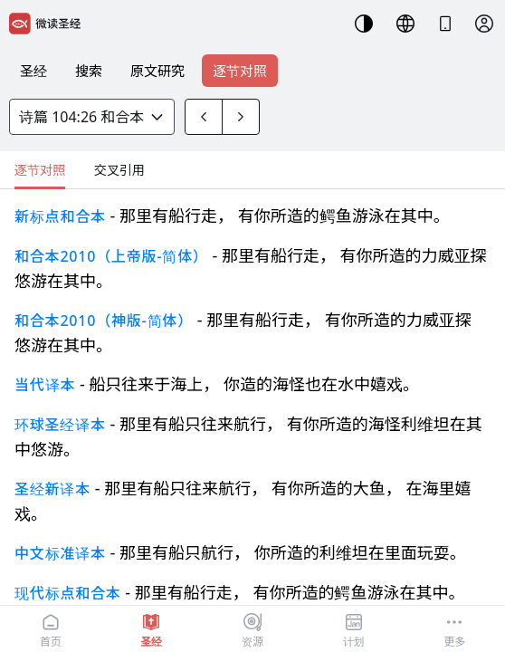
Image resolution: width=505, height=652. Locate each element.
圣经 (33, 71)
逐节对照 (240, 71)
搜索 (88, 71)
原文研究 (157, 71)
